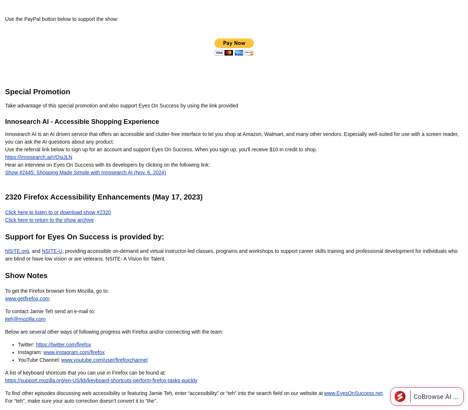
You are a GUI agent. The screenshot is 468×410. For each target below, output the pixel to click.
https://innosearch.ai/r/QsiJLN (38, 157)
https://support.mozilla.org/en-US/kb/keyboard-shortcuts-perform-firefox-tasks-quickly (101, 380)
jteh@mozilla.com (25, 319)
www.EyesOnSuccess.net (353, 393)
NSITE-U (52, 251)
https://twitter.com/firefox (63, 345)
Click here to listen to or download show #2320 (58, 212)
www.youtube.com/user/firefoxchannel (104, 360)
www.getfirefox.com (27, 298)
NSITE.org (17, 251)
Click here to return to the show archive (49, 220)
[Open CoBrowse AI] (427, 396)
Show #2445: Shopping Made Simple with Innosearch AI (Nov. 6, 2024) (85, 172)
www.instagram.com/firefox (74, 352)
